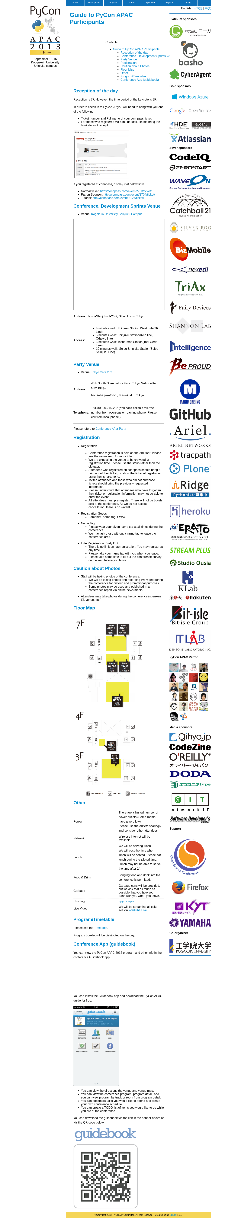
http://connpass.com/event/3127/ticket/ (118, 198)
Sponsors (151, 2)
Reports (169, 2)
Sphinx (173, 1215)
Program (113, 2)
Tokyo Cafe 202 (101, 372)
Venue (132, 2)
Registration (128, 62)
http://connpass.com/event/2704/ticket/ (129, 194)
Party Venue (128, 59)
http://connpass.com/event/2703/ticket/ (126, 191)
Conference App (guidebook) (139, 79)
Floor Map (127, 69)
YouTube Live (138, 910)
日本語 (197, 8)
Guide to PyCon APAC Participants (101, 18)
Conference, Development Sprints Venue (147, 56)
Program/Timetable (133, 76)
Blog (188, 2)
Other (124, 73)
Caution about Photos (134, 66)
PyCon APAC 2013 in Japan (45, 30)
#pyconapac (127, 901)
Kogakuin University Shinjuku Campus (116, 214)
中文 (208, 8)
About (75, 2)
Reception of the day (134, 52)
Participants (94, 2)
